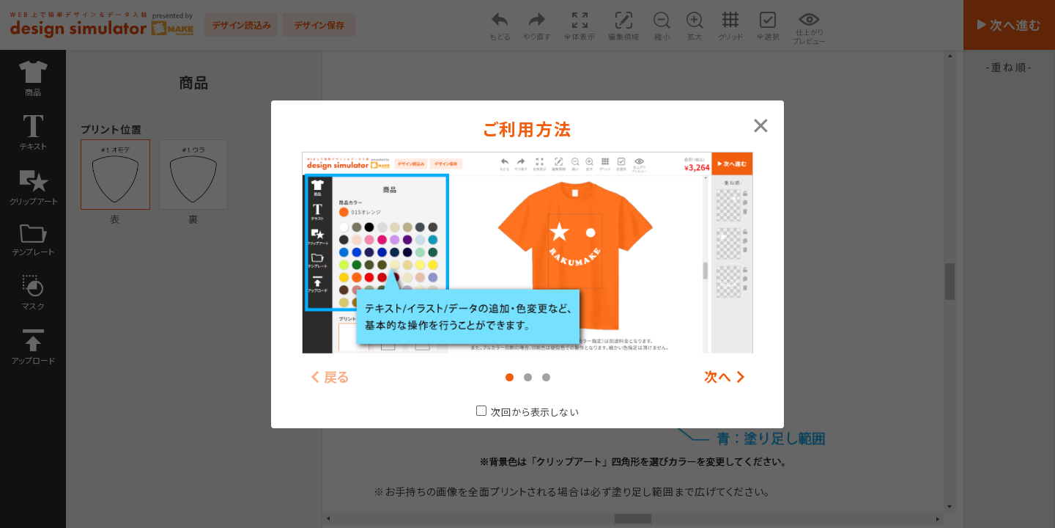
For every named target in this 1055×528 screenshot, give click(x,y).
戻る (337, 376)
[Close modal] (761, 124)
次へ (718, 376)
